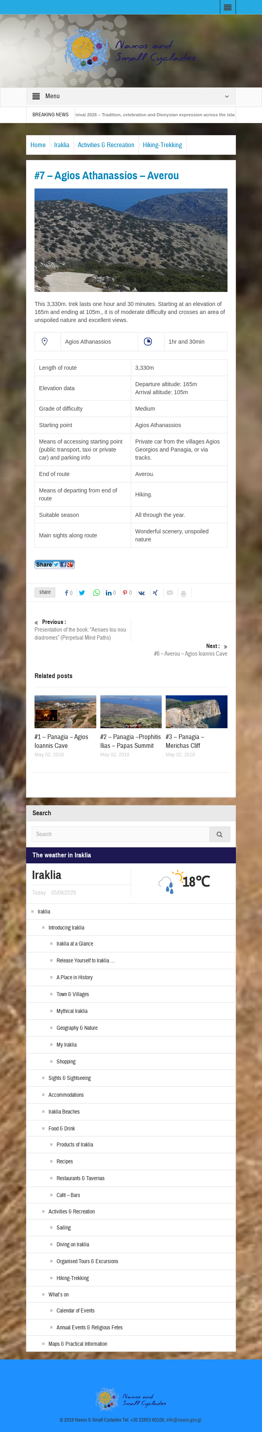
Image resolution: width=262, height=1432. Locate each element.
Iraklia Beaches (64, 1112)
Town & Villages (73, 994)
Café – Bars (68, 1195)
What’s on (59, 1294)
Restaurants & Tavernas (81, 1178)
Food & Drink (62, 1128)
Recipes (65, 1161)
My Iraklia (67, 1045)
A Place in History (75, 977)
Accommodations (66, 1095)
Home (38, 145)
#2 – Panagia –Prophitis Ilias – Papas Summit (130, 741)
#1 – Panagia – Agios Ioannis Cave (61, 741)
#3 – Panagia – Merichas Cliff (185, 741)
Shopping (66, 1061)
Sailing (64, 1227)
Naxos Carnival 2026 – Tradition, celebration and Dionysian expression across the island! (154, 114)
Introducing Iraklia (66, 928)
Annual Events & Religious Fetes (90, 1327)
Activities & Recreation (106, 145)
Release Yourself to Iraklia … (86, 960)
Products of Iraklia (75, 1144)
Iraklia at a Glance (75, 944)
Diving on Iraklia (73, 1244)
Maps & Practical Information (78, 1344)
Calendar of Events (76, 1311)
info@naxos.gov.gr (184, 1420)
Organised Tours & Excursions (87, 1261)
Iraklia (61, 145)
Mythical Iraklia (72, 1011)
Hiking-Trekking (162, 145)
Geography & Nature (77, 1028)
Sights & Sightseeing (70, 1078)
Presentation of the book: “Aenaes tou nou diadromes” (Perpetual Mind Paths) (83, 630)
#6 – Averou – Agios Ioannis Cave (179, 650)
